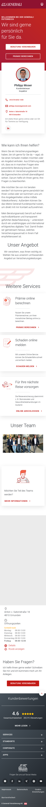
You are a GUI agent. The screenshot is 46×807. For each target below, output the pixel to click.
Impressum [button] (6, 789)
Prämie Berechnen (23, 56)
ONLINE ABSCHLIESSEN (27, 411)
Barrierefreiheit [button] (8, 797)
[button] (41, 734)
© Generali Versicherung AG (12, 803)
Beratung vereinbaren (23, 47)
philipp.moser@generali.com (20, 106)
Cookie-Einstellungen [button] (38, 791)
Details (12, 645)
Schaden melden (25, 366)
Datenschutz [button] (22, 789)
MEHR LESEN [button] (21, 726)
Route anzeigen (16, 649)
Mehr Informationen (16, 501)
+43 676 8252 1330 (16, 100)
